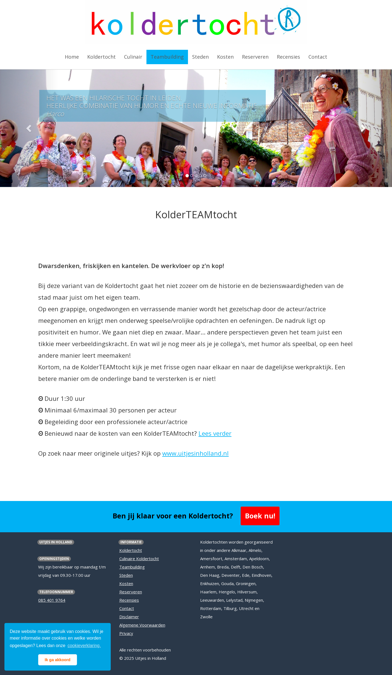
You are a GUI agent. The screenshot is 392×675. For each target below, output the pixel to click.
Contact (126, 608)
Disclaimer (129, 616)
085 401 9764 (51, 600)
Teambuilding (132, 567)
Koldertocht (130, 550)
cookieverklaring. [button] (84, 645)
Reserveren (130, 591)
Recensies (129, 600)
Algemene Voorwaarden (142, 625)
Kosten (126, 583)
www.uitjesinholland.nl (195, 453)
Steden (126, 575)
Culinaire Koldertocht (139, 558)
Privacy (126, 633)
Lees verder (214, 433)
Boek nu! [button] (260, 515)
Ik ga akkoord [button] (58, 660)
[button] (29, 128)
